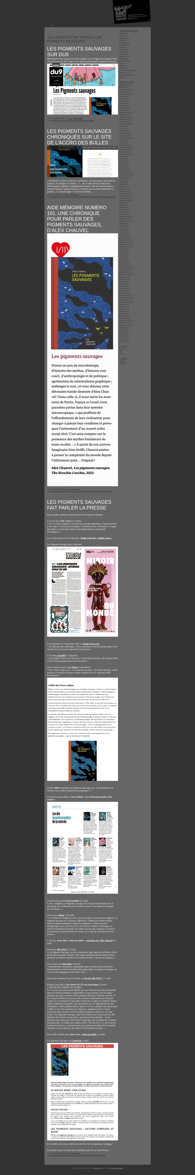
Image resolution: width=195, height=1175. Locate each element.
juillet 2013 (123, 279)
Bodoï (61, 915)
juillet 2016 (123, 203)
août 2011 (123, 328)
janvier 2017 (123, 191)
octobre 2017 (124, 177)
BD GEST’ (62, 949)
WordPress (97, 1168)
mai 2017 (122, 182)
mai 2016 (122, 205)
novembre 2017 (125, 175)
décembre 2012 (125, 295)
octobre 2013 (124, 272)
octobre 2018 (124, 152)
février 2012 (123, 316)
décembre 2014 (125, 240)
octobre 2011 (124, 323)
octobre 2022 (124, 108)
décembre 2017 (125, 173)
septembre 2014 (125, 247)
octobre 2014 (124, 244)
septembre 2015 (125, 221)
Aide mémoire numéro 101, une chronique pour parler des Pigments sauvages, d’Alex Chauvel (77, 219)
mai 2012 (122, 311)
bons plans (123, 38)
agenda (122, 33)
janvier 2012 (123, 318)
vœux (121, 77)
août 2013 (123, 277)
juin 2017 (122, 180)
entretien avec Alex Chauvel (99, 940)
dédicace (122, 45)
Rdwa (109, 1144)
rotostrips (122, 363)
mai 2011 (122, 335)
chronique (62, 491)
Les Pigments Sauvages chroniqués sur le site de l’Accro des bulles (79, 136)
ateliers (122, 36)
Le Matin (73, 667)
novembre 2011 (125, 321)
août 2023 (123, 96)
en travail (122, 50)
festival (121, 59)
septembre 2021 (125, 117)
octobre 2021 (124, 115)
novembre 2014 (125, 242)
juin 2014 (122, 254)
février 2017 (123, 189)
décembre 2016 (125, 194)
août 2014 (123, 249)
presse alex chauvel (69, 120)
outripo (121, 361)
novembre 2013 (125, 270)
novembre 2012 (125, 298)
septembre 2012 (125, 302)
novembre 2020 (125, 120)
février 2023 (123, 106)
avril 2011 (122, 337)
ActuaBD (61, 655)
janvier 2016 (123, 214)
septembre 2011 (125, 325)
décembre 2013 (125, 268)
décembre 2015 (125, 217)
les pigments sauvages (77, 197)
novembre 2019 (125, 133)
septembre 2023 (125, 94)
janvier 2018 (123, 170)
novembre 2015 (125, 219)
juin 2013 (122, 281)
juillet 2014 (123, 251)
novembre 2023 (125, 89)
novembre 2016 (125, 196)
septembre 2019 (125, 138)
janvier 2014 (123, 265)
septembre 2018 (125, 154)
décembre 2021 (125, 113)
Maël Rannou (58, 120)
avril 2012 (122, 314)
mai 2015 (122, 231)
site (120, 351)
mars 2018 (123, 166)
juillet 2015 (123, 226)
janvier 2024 (123, 87)
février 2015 (123, 235)
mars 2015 (123, 233)
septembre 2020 (125, 124)
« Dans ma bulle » (89, 1034)
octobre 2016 (124, 198)
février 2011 (123, 339)
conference (123, 43)
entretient (122, 54)
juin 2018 (122, 159)
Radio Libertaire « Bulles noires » (96, 538)
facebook (122, 349)
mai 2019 (122, 143)
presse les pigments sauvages (85, 120)
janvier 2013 (123, 293)
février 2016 (123, 212)
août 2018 (123, 157)
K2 (104, 1168)
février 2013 (123, 291)
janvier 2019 (123, 145)
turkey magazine (125, 75)
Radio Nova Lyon (91, 644)
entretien (122, 52)
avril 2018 (122, 163)
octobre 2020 (124, 122)
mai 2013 (122, 284)
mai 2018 (122, 161)
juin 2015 (122, 228)
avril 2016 (122, 207)
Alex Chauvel (65, 197)
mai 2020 (122, 126)
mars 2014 (123, 261)
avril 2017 (122, 184)
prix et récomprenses (127, 70)
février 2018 (123, 168)
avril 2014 (122, 258)
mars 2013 (123, 288)
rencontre (122, 73)
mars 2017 (123, 187)
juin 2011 (122, 332)
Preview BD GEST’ (93, 978)
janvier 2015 (123, 237)
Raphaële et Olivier (117, 1168)
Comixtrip (76, 1041)
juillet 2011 (123, 330)
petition (122, 66)
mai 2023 (122, 103)
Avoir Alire (67, 964)
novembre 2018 (125, 150)
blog (51, 25)
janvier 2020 (123, 131)
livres (121, 63)
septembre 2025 (125, 85)
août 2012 (123, 305)
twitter (121, 354)
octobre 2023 (124, 92)
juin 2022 (122, 110)
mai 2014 (122, 256)
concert (122, 40)
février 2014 (123, 263)
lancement (123, 61)
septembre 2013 (125, 274)
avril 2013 (122, 286)
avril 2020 (122, 129)
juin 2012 (122, 309)
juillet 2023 (123, 99)
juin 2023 (122, 101)
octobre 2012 (124, 300)
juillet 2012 (123, 307)
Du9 (52, 120)
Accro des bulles (56, 197)
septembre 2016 (125, 200)
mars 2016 (123, 210)
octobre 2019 (124, 136)
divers (121, 47)
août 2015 (123, 224)
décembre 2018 (125, 147)
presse (70, 118)
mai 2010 (122, 342)
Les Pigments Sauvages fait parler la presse (79, 505)
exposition (123, 57)
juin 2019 (122, 140)
